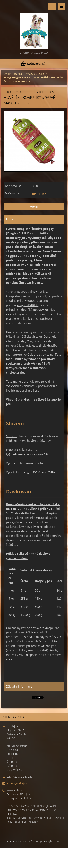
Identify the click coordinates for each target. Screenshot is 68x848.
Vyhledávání (52, 6)
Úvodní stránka (13, 73)
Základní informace (19, 686)
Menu (61, 6)
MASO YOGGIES (35, 73)
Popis (10, 219)
